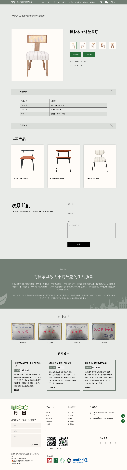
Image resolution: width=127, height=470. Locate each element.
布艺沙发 (49, 418)
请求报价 (76, 55)
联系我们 (93, 2)
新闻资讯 (85, 2)
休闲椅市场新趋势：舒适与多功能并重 (27, 364)
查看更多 (16, 390)
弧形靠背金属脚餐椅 (21, 178)
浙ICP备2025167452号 (18, 458)
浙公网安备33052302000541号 (22, 461)
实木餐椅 (30, 16)
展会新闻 (78, 2)
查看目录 (90, 55)
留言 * (69, 221)
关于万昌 (57, 2)
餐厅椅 (23, 16)
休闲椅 (48, 424)
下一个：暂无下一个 (76, 65)
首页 (43, 2)
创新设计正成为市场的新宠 (95, 363)
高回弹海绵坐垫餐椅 (57, 178)
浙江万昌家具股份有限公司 (60, 363)
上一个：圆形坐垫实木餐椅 (78, 61)
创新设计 (64, 2)
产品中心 (49, 2)
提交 (34, 445)
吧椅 (47, 415)
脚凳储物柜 (49, 421)
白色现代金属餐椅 (92, 178)
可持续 (71, 2)
